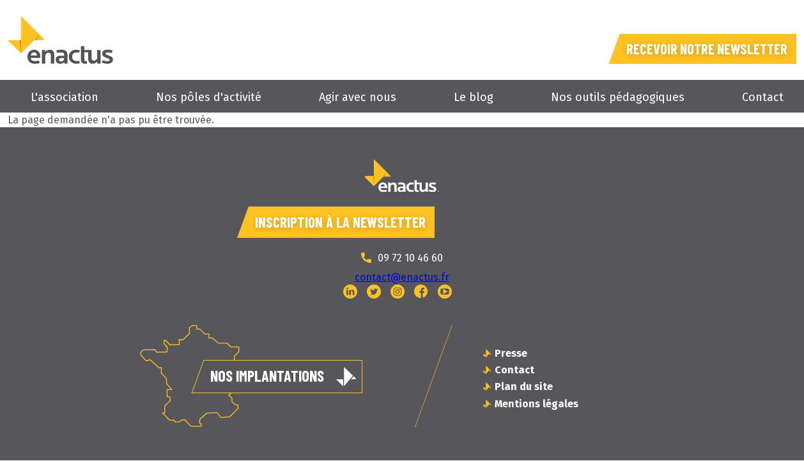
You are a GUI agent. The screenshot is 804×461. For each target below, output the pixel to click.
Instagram (397, 292)
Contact (763, 97)
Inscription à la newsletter (340, 222)
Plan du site (524, 388)
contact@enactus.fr (402, 278)
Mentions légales (536, 404)
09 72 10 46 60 (410, 259)
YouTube (445, 292)
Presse (511, 354)
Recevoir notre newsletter (700, 47)
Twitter (374, 292)
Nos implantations (267, 376)
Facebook (421, 292)
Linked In (350, 292)
